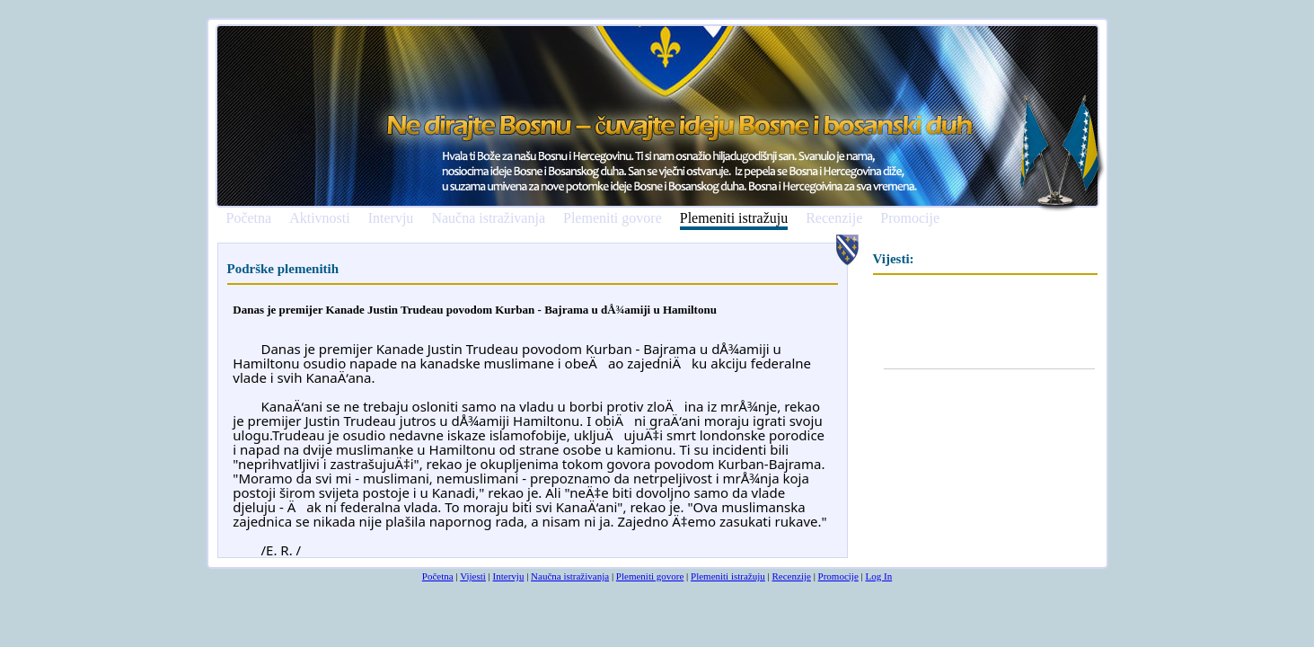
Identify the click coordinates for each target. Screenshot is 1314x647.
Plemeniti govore (612, 218)
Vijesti (473, 576)
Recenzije (834, 218)
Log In (879, 576)
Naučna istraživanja (488, 218)
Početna (249, 218)
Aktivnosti (319, 218)
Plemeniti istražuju (734, 219)
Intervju (391, 218)
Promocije (909, 218)
